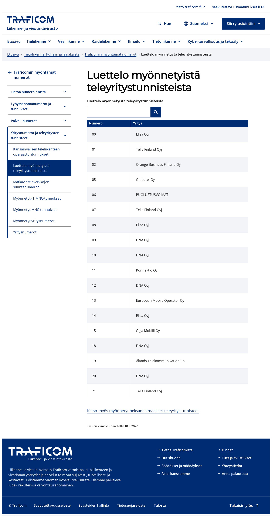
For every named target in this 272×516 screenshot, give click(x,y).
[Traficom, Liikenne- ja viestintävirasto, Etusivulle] (33, 23)
